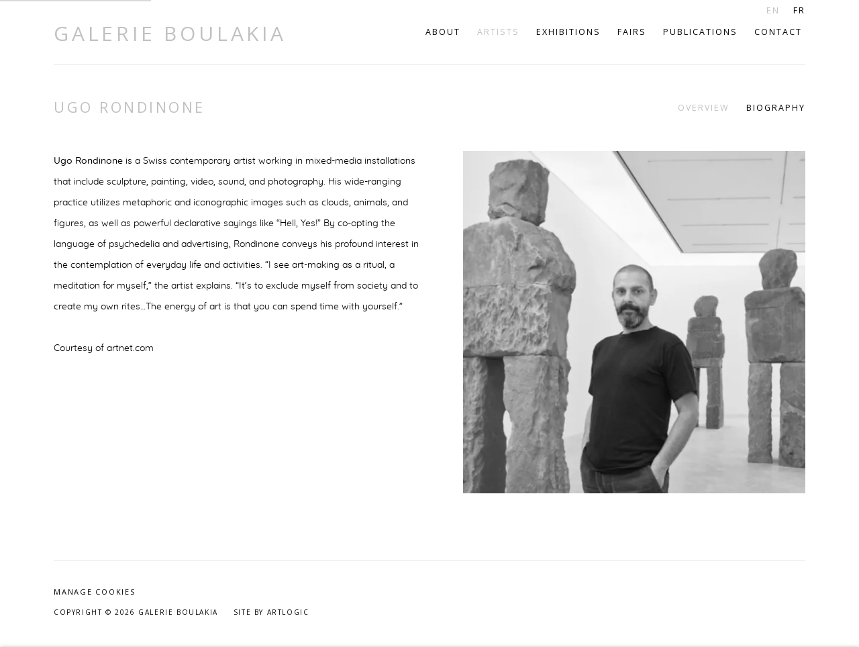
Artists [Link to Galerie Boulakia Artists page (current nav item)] (498, 32)
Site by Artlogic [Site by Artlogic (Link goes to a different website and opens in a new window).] (271, 612)
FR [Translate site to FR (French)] (799, 10)
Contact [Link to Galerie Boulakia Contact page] (778, 32)
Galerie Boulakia (170, 33)
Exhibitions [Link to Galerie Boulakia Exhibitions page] (568, 32)
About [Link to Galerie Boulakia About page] (442, 32)
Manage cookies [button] (95, 592)
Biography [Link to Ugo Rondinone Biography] (775, 107)
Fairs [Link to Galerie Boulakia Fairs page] (631, 32)
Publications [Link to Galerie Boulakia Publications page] (700, 32)
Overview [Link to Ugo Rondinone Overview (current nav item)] (703, 107)
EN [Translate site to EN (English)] (773, 10)
